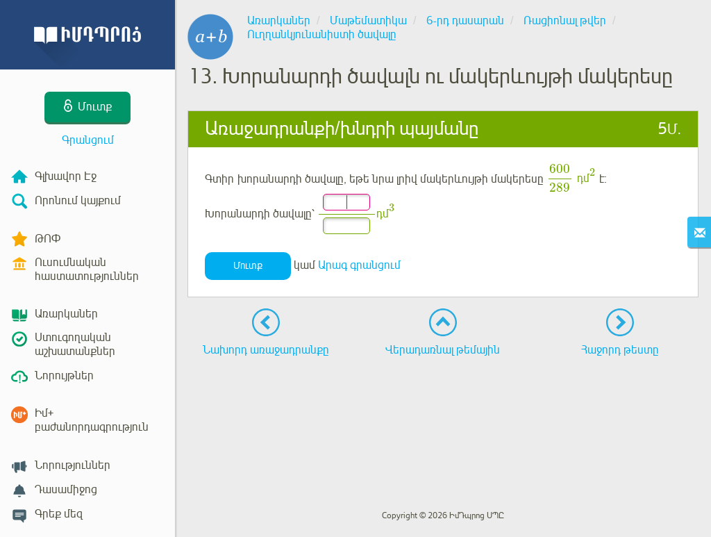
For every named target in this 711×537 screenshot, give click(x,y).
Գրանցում (88, 140)
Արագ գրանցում (359, 266)
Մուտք (247, 266)
